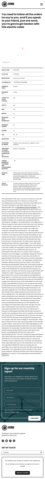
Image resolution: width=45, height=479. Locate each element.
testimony (5, 353)
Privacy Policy (14, 412)
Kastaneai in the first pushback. (26, 207)
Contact (6, 452)
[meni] (41, 4)
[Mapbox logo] (5, 62)
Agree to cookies (22, 473)
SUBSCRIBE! (34, 418)
